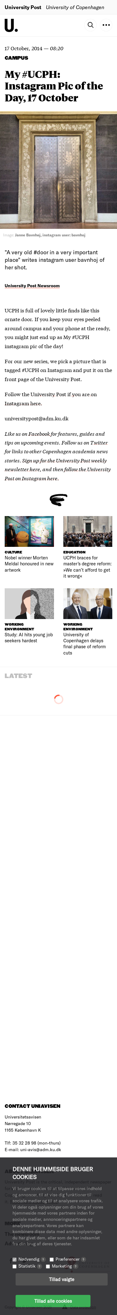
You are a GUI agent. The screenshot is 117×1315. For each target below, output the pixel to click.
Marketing (65, 1266)
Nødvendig (32, 1259)
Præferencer (71, 1259)
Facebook (39, 433)
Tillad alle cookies (53, 1301)
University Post (23, 7)
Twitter (99, 442)
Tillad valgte (61, 1279)
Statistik (30, 1266)
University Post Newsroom (32, 285)
